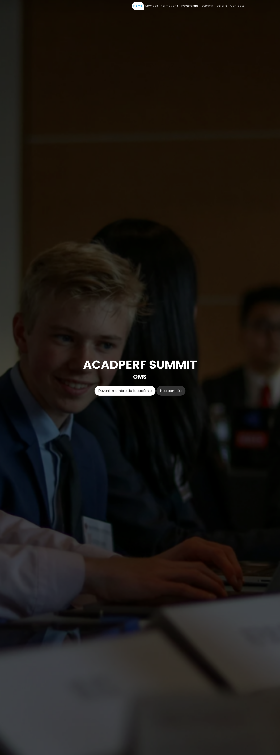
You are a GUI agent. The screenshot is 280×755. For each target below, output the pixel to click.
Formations (169, 6)
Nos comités (171, 390)
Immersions (190, 6)
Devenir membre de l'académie (125, 390)
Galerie (222, 6)
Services (151, 6)
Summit (208, 6)
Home (137, 6)
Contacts (237, 6)
